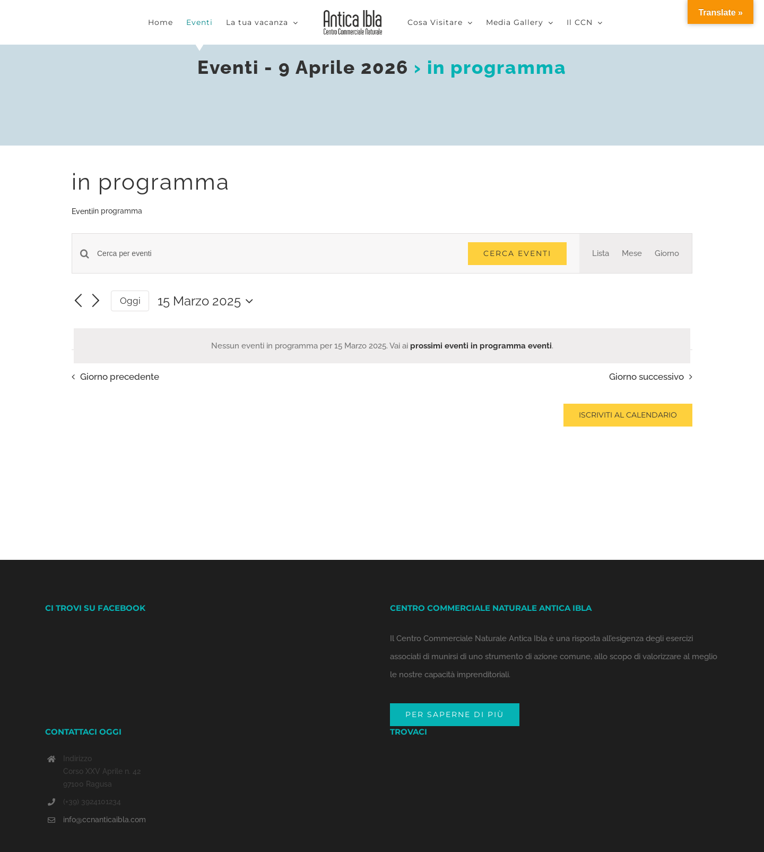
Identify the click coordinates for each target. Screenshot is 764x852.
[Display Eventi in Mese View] (632, 253)
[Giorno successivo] (96, 301)
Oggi (130, 300)
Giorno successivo (646, 376)
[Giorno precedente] (78, 301)
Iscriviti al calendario (628, 415)
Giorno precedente (119, 376)
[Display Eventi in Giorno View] (667, 253)
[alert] (382, 345)
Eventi (82, 211)
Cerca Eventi (517, 253)
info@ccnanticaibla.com (104, 819)
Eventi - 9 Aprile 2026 (303, 67)
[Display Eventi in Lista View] (600, 253)
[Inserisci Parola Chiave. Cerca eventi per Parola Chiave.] (276, 253)
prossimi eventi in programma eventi (481, 346)
